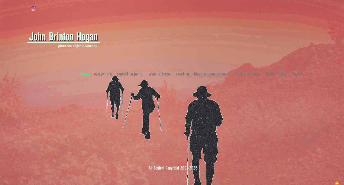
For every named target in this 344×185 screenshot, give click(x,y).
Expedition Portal (130, 74)
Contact (297, 74)
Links (269, 74)
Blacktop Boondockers (211, 74)
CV (310, 74)
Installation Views (247, 74)
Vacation (182, 74)
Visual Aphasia (160, 74)
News (282, 74)
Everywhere (103, 74)
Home (84, 74)
